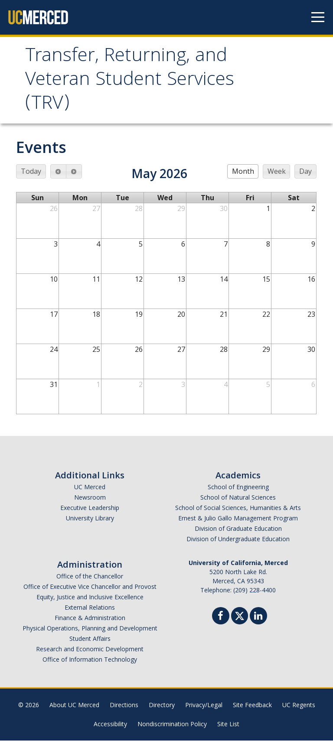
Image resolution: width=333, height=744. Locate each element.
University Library (90, 521)
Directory (162, 708)
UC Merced (89, 490)
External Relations (90, 611)
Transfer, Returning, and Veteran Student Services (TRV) (136, 82)
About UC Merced (74, 708)
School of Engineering (238, 490)
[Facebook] (221, 620)
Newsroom (90, 501)
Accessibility (110, 727)
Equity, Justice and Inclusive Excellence (90, 600)
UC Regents (298, 708)
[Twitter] (240, 618)
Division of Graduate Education (238, 532)
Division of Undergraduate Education (238, 542)
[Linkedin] (258, 620)
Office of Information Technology (89, 663)
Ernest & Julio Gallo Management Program (238, 521)
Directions (124, 708)
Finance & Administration (90, 621)
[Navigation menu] (318, 17)
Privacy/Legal (203, 708)
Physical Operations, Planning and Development (90, 631)
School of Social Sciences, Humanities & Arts (238, 511)
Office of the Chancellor (89, 579)
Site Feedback (252, 708)
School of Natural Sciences (238, 501)
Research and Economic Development (90, 652)
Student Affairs (90, 642)
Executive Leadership (89, 511)
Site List (228, 727)
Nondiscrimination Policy (172, 727)
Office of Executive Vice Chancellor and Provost (90, 590)
